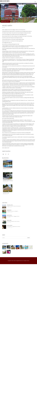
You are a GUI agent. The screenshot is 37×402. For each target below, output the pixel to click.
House (4, 27)
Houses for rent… (10, 225)
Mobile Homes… (9, 220)
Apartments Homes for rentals (8, 180)
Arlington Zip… (9, 210)
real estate (23, 59)
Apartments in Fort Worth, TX (7, 168)
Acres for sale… (9, 215)
